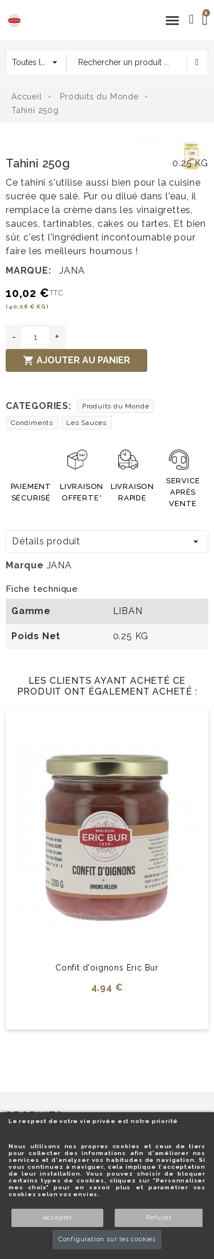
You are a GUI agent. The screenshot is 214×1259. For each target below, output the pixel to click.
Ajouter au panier (76, 360)
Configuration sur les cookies (107, 1239)
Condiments (32, 423)
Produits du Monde (116, 406)
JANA (71, 270)
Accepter (57, 1217)
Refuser (159, 1217)
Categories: (38, 405)
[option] (87, 141)
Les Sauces (86, 423)
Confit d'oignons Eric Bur (107, 967)
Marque (25, 565)
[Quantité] (35, 337)
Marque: (28, 270)
